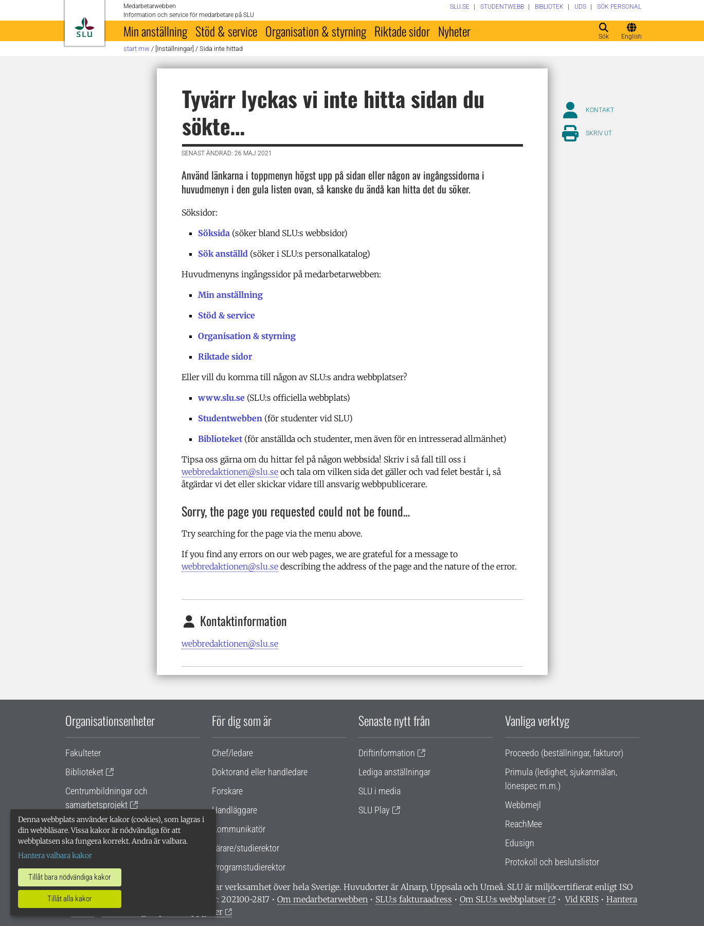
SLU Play (374, 810)
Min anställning (155, 31)
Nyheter (454, 31)
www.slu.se (221, 398)
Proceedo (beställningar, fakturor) (564, 752)
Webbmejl (523, 804)
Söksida (214, 233)
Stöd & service (226, 31)
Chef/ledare (232, 752)
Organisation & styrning (315, 31)
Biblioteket (220, 439)
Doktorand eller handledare (260, 772)
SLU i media (379, 791)
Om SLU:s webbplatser (503, 899)
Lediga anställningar (394, 772)
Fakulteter (83, 752)
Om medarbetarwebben (322, 899)
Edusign (519, 843)
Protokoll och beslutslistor (552, 862)
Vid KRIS (582, 899)
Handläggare (234, 810)
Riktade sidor (402, 31)
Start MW (136, 48)
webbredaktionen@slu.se (230, 472)
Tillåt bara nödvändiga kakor (69, 877)
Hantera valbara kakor (55, 855)
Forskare (227, 791)
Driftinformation (386, 752)
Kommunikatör (238, 829)
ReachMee (523, 823)
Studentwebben (230, 418)
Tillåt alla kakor (69, 898)
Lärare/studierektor (245, 848)
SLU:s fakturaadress (413, 899)
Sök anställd (223, 253)
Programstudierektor (248, 867)
